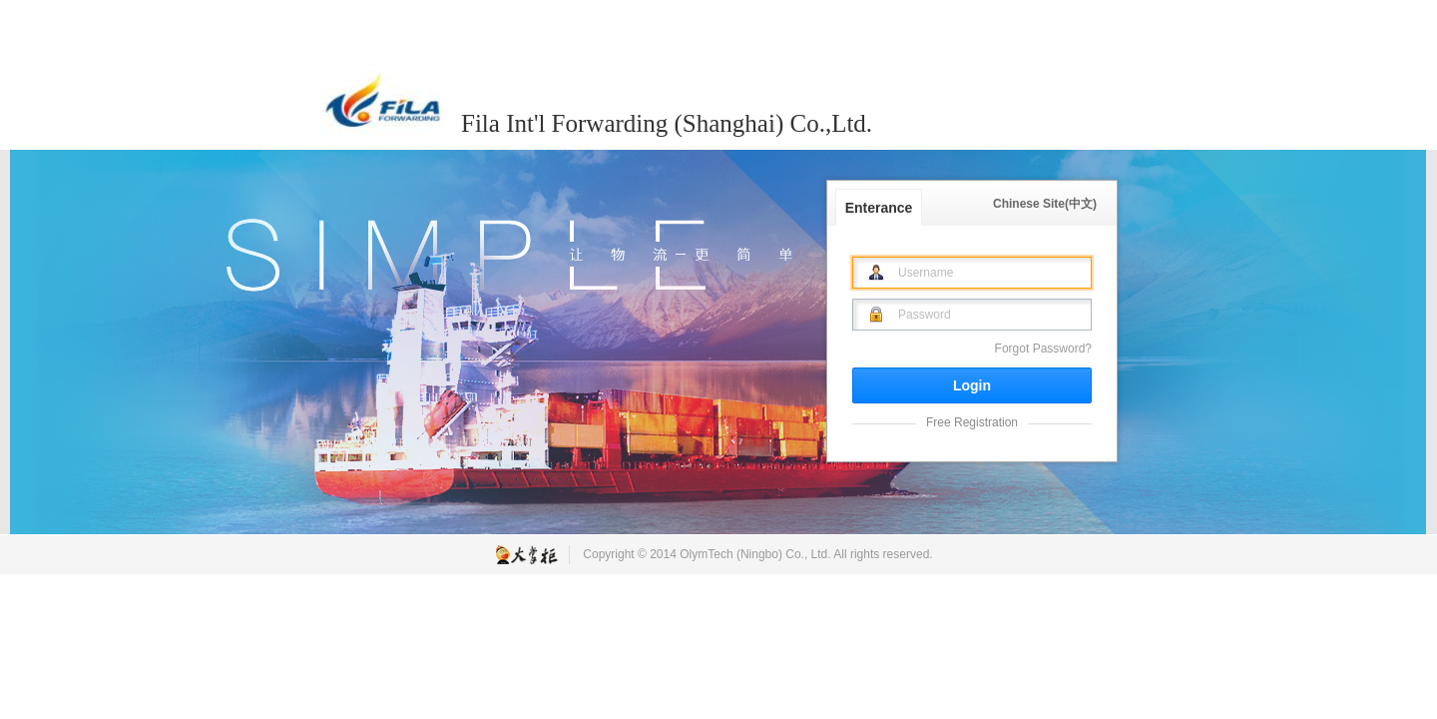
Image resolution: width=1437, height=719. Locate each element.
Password (924, 315)
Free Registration (972, 422)
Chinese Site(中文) (1045, 204)
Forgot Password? (1043, 349)
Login (972, 385)
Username (925, 273)
